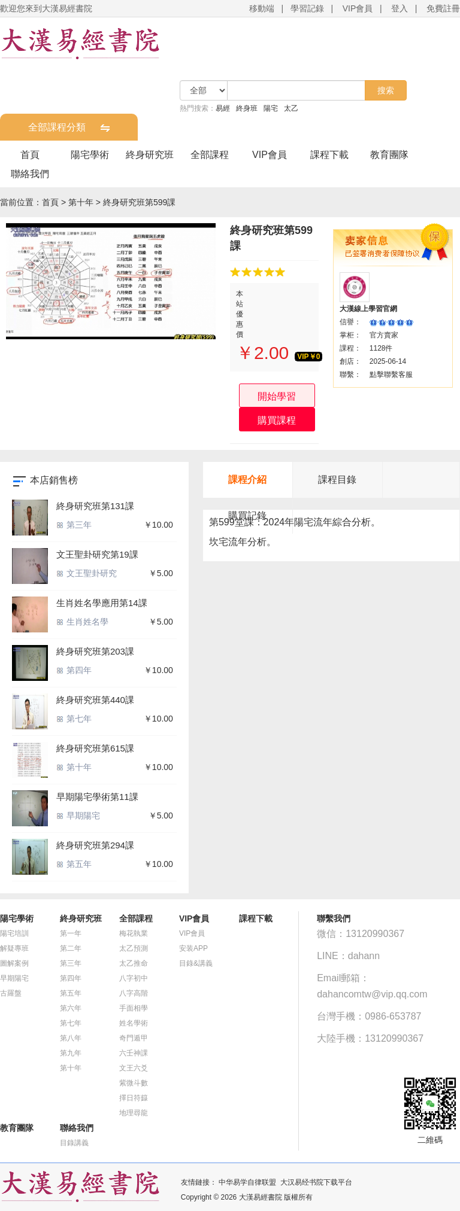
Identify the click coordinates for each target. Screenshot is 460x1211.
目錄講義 (74, 1143)
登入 (399, 8)
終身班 (247, 108)
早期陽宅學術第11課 (97, 797)
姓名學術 (133, 1023)
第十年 (80, 202)
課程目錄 (337, 479)
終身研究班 (150, 155)
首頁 (30, 155)
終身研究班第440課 (95, 700)
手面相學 (133, 1008)
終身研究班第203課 (95, 651)
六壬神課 (133, 1053)
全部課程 (209, 155)
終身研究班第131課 (95, 506)
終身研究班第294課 (95, 845)
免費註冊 (443, 8)
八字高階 (133, 993)
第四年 (74, 670)
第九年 (70, 1053)
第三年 (74, 525)
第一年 (70, 933)
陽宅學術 (90, 155)
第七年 (74, 718)
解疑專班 (14, 948)
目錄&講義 (196, 963)
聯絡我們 (30, 174)
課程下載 (329, 155)
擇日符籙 (133, 1098)
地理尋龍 (133, 1113)
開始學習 (277, 396)
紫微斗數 (133, 1083)
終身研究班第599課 (139, 202)
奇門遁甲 (133, 1038)
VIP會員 (358, 8)
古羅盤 (11, 993)
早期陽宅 (78, 815)
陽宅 (271, 108)
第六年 (70, 1008)
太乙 (291, 108)
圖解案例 (14, 963)
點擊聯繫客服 (391, 374)
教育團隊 (389, 155)
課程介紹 (247, 479)
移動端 (261, 8)
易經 (223, 108)
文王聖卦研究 (86, 573)
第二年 (70, 948)
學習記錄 (307, 8)
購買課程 (277, 420)
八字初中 (133, 978)
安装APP (193, 948)
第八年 (70, 1038)
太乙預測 (133, 948)
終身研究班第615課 (95, 748)
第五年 (74, 864)
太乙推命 (133, 963)
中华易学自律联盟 (247, 1182)
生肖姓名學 (82, 621)
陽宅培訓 (14, 933)
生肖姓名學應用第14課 (101, 603)
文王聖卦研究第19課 (97, 554)
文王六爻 (133, 1068)
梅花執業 (133, 933)
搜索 (385, 90)
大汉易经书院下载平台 (316, 1182)
